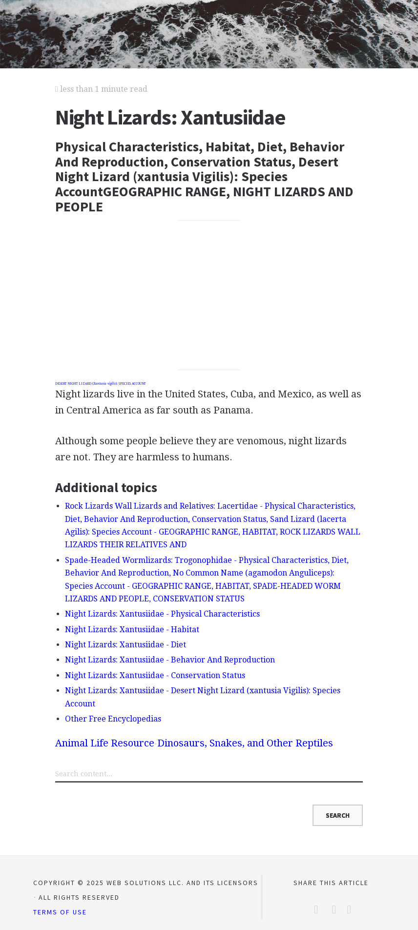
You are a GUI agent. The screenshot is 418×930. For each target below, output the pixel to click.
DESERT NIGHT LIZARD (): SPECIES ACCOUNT (100, 384)
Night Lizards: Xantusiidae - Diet (125, 644)
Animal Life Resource (104, 743)
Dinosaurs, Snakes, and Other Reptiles (245, 743)
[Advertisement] (209, 295)
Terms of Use (60, 912)
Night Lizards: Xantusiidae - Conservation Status (155, 675)
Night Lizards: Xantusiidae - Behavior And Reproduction (170, 659)
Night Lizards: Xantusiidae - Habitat (132, 629)
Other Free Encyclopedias (113, 718)
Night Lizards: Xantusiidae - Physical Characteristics (162, 614)
